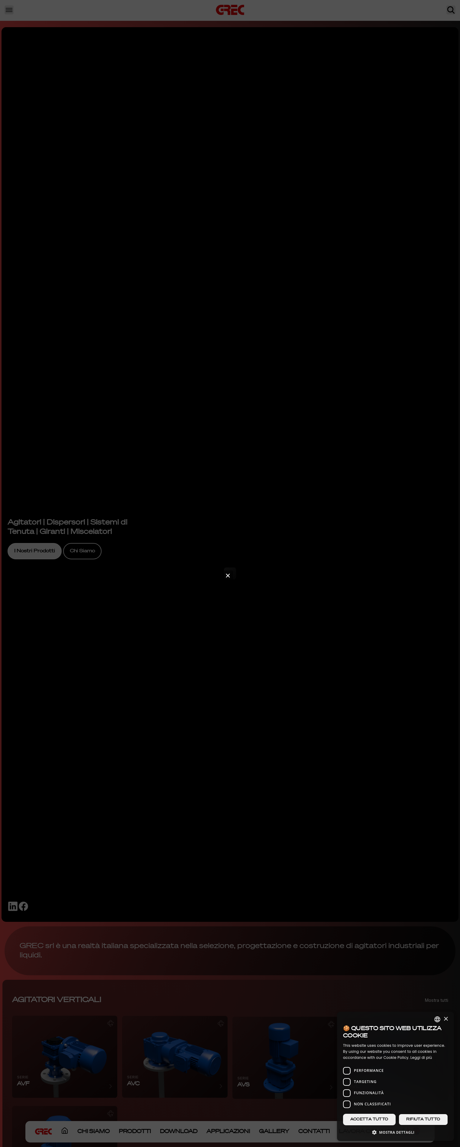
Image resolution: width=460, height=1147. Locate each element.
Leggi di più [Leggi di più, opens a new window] (421, 1057)
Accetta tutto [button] (369, 1119)
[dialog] (395, 1076)
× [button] (445, 1019)
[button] (395, 1132)
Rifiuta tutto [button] (423, 1119)
